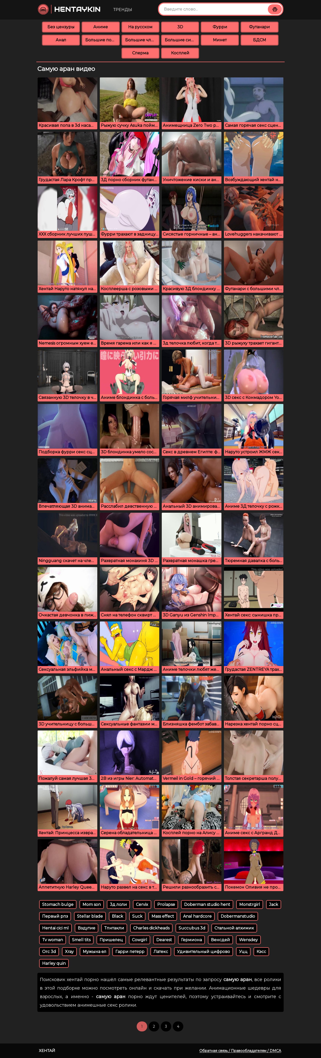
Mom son (92, 904)
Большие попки (102, 40)
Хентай (47, 1050)
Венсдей (220, 939)
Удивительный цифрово (203, 951)
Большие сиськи (182, 40)
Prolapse (166, 904)
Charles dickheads (151, 928)
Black (117, 916)
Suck (137, 916)
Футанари (259, 27)
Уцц (243, 951)
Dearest (164, 939)
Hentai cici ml (55, 928)
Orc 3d (49, 951)
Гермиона (191, 939)
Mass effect (162, 916)
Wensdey (248, 939)
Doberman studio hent (207, 904)
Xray (69, 951)
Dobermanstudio (238, 916)
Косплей (180, 53)
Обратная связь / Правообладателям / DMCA (240, 1050)
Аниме (100, 27)
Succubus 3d (192, 928)
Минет (220, 40)
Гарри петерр (129, 951)
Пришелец (111, 939)
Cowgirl (139, 939)
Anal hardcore (197, 916)
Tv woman (52, 939)
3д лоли (118, 904)
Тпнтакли (114, 928)
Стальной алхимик (234, 928)
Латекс (160, 951)
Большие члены (142, 40)
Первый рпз (55, 916)
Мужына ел (94, 951)
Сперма (140, 53)
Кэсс (261, 951)
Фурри (220, 27)
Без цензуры (60, 27)
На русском (140, 27)
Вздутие (86, 928)
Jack (273, 904)
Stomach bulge (57, 904)
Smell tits (81, 939)
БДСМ (259, 40)
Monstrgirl (249, 904)
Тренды (122, 9)
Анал (61, 40)
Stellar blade (90, 916)
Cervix (142, 904)
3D (180, 27)
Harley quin (54, 963)
